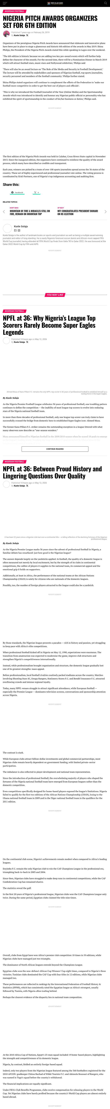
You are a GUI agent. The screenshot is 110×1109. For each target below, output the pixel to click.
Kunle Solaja (19, 35)
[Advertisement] (55, 128)
